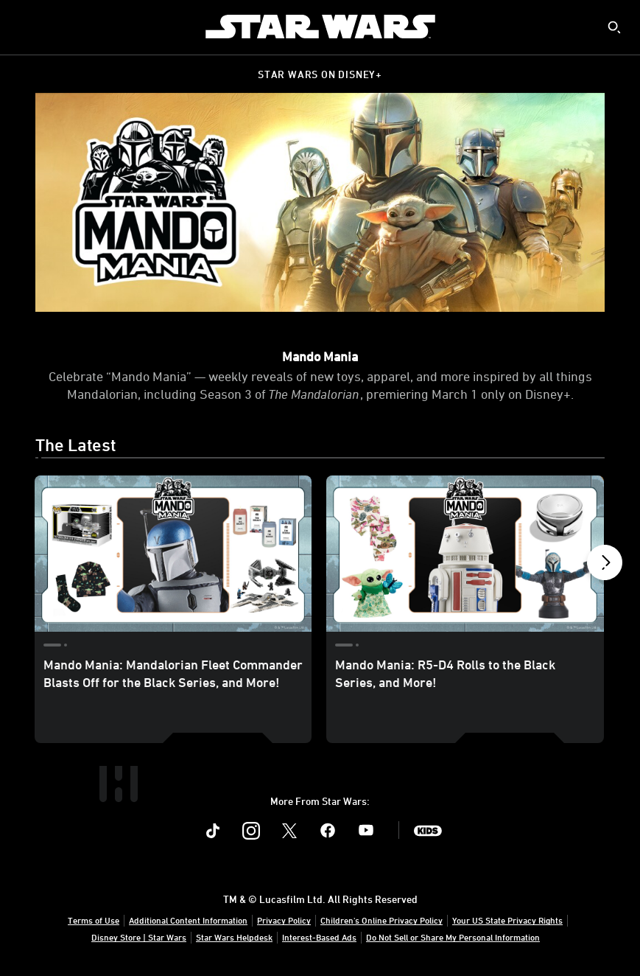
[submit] (614, 27)
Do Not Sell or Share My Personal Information (453, 937)
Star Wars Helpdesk (234, 937)
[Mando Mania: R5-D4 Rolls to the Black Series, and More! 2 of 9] (464, 553)
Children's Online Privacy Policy (381, 920)
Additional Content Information (188, 920)
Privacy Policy (284, 920)
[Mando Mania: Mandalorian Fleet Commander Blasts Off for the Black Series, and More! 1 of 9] (173, 553)
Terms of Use (93, 920)
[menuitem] (23, 26)
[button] (604, 566)
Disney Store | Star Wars (138, 937)
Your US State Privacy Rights (507, 920)
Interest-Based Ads (319, 937)
